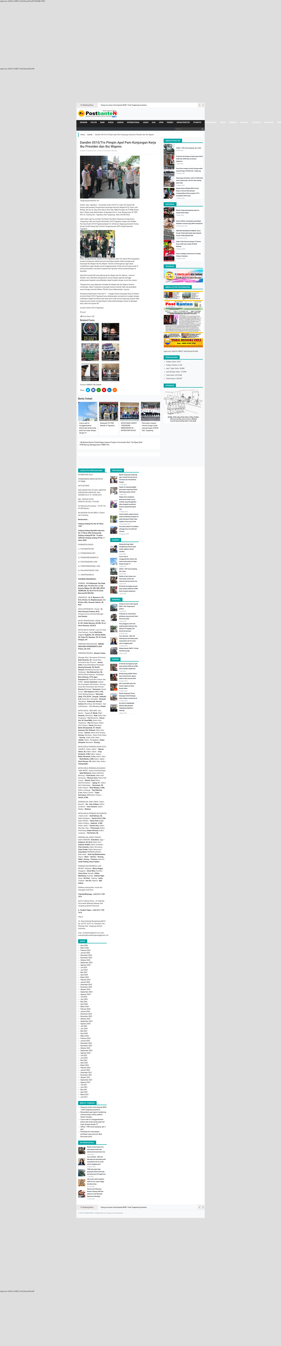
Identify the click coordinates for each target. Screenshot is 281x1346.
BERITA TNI (91, 385)
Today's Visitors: (172, 365)
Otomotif (197, 122)
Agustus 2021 (85, 1082)
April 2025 (84, 975)
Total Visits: (170, 375)
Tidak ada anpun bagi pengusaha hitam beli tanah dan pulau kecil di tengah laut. (96, 1171)
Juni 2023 (84, 1028)
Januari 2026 (85, 953)
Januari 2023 (85, 1041)
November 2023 (86, 1016)
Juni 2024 (84, 999)
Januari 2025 (85, 982)
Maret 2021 (84, 1094)
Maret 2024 (84, 1006)
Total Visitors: (171, 378)
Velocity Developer (117, 1213)
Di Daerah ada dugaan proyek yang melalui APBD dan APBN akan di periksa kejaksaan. (189, 159)
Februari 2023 (85, 1038)
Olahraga (256, 122)
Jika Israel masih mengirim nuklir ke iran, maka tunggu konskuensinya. (95, 1181)
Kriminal (233, 122)
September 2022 (86, 1050)
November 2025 (86, 958)
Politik (94, 122)
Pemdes (170, 122)
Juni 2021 (84, 1087)
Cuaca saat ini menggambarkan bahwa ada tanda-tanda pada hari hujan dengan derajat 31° (87, 428)
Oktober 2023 (85, 1019)
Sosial (111, 122)
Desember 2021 (86, 1072)
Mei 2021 (83, 1090)
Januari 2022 (85, 1070)
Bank (102, 122)
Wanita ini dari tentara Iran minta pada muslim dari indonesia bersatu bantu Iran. (96, 1149)
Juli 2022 (83, 1055)
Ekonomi (83, 122)
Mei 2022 (83, 1060)
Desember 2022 (86, 1043)
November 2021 (86, 1075)
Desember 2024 (86, 984)
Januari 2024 (85, 1011)
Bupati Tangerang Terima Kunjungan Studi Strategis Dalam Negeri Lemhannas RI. (128, 696)
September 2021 (86, 1080)
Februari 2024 (85, 1009)
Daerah (120, 122)
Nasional (244, 122)
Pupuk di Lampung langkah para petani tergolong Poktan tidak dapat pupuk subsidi (128, 489)
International (133, 122)
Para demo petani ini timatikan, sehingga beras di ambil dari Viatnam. (129, 529)
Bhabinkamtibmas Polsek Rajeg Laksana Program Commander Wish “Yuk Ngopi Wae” (111, 442)
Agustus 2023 (85, 1024)
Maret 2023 (84, 1036)
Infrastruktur (183, 122)
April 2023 (84, 1033)
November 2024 (86, 987)
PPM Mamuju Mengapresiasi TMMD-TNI (95, 445)
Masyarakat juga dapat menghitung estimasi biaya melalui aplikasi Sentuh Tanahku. (93, 1114)
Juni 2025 (84, 970)
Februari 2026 (85, 950)
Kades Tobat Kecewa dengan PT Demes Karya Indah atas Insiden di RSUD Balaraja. (188, 244)
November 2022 (86, 1046)
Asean (145, 122)
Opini (161, 122)
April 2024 (84, 1004)
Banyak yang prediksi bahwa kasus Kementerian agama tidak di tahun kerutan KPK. (128, 676)
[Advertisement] (70, 18)
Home (82, 135)
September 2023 (86, 1021)
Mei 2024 (83, 1002)
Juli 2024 (83, 997)
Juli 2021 (83, 1085)
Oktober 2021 (85, 1077)
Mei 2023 (83, 1031)
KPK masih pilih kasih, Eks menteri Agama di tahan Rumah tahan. (127, 686)
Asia (154, 122)
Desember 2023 (86, 1014)
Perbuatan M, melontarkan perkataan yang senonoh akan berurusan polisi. (91, 1134)
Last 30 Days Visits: (173, 372)
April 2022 (84, 1063)
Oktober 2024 (85, 989)
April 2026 (84, 945)
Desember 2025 (86, 955)
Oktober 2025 (85, 960)
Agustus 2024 (85, 994)
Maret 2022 (84, 1065)
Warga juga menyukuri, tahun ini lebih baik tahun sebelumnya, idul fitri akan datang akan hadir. (189, 180)
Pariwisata (268, 122)
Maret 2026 (84, 948)
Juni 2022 (84, 1058)
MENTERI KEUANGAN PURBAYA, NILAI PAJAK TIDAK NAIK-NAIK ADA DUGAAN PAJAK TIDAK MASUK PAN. (188, 233)
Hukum (223, 122)
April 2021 (84, 1092)
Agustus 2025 (85, 965)
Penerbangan (210, 122)
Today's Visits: (171, 362)
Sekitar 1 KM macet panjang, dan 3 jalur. (188, 148)
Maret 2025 (84, 977)
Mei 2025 (83, 972)
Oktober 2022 (85, 1048)
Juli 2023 (83, 1026)
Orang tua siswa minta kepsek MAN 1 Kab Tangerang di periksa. (124, 105)
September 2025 (86, 963)
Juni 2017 (84, 1097)
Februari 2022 (85, 1068)
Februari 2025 (85, 980)
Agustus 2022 (85, 1053)
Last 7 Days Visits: (173, 368)
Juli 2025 (83, 967)
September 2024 (86, 992)
